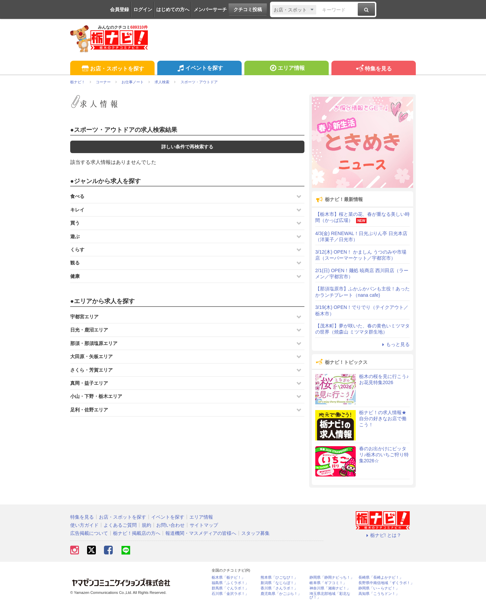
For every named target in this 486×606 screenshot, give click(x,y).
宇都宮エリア (84, 316)
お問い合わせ (170, 525)
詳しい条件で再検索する (187, 146)
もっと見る (395, 344)
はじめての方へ (172, 9)
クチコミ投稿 (248, 9)
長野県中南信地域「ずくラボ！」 (386, 583)
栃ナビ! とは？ (382, 535)
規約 (146, 525)
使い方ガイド (84, 525)
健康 (75, 276)
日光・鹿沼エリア (89, 330)
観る (75, 262)
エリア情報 (286, 69)
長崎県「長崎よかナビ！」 (380, 577)
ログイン (142, 9)
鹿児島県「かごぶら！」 (281, 594)
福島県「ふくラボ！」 (230, 583)
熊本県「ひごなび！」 (279, 577)
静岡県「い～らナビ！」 (378, 588)
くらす (77, 249)
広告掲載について (89, 533)
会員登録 (119, 9)
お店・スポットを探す (112, 69)
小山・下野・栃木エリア (96, 396)
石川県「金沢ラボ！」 (230, 594)
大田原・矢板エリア (91, 356)
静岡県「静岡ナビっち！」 (331, 577)
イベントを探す (199, 69)
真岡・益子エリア (89, 383)
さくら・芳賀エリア (91, 370)
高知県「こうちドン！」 (378, 594)
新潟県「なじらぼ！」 (279, 583)
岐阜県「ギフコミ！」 (328, 583)
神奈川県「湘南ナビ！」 (329, 588)
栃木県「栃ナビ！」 (228, 577)
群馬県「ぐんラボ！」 (230, 588)
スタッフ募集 (255, 533)
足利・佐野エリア (89, 409)
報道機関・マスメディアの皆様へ (200, 533)
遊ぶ (75, 236)
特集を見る (373, 69)
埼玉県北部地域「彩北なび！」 (329, 595)
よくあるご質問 (120, 525)
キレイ (77, 209)
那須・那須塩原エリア (93, 343)
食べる (77, 196)
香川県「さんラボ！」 (279, 588)
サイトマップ (204, 525)
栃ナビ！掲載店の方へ (136, 533)
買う (75, 223)
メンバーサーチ (210, 9)
